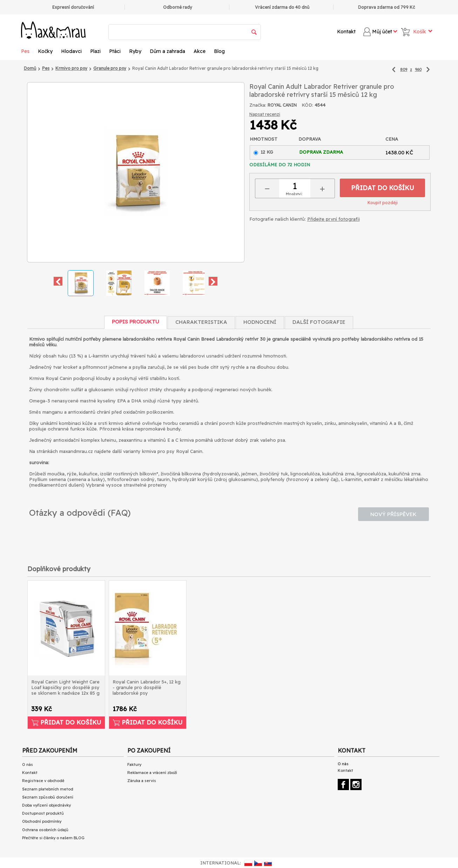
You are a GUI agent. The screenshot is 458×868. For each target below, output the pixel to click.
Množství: (294, 194)
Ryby (135, 51)
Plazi (95, 51)
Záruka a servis (141, 780)
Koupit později (383, 202)
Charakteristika (201, 322)
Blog (219, 51)
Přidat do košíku (382, 188)
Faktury (134, 764)
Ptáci (115, 51)
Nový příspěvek (393, 514)
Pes (25, 51)
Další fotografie (318, 322)
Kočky (45, 51)
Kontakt (346, 31)
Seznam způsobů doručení (47, 797)
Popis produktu (135, 321)
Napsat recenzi (264, 114)
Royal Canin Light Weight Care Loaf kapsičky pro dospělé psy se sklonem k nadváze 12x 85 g (65, 687)
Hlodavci (71, 51)
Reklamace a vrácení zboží (152, 772)
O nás (27, 764)
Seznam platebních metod (47, 789)
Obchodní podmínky (41, 821)
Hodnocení (259, 322)
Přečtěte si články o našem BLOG (53, 837)
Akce (200, 51)
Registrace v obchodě (43, 780)
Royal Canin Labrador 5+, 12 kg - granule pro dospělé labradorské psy (147, 687)
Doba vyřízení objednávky (46, 805)
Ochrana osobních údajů (45, 829)
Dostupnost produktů (43, 813)
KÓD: (307, 105)
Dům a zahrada (167, 51)
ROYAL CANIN (282, 105)
